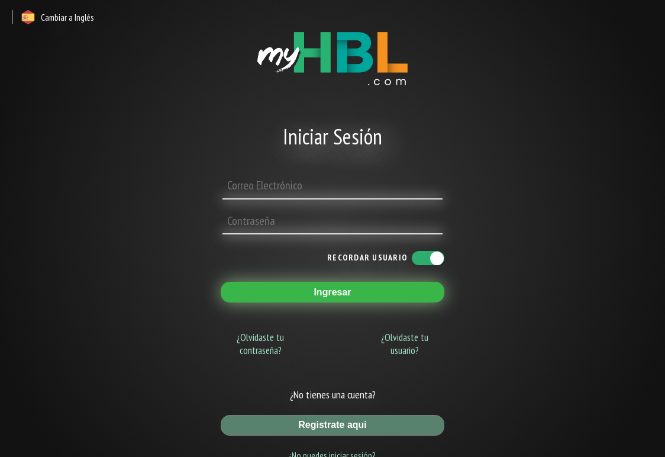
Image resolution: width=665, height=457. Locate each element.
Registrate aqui (332, 425)
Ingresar (332, 292)
